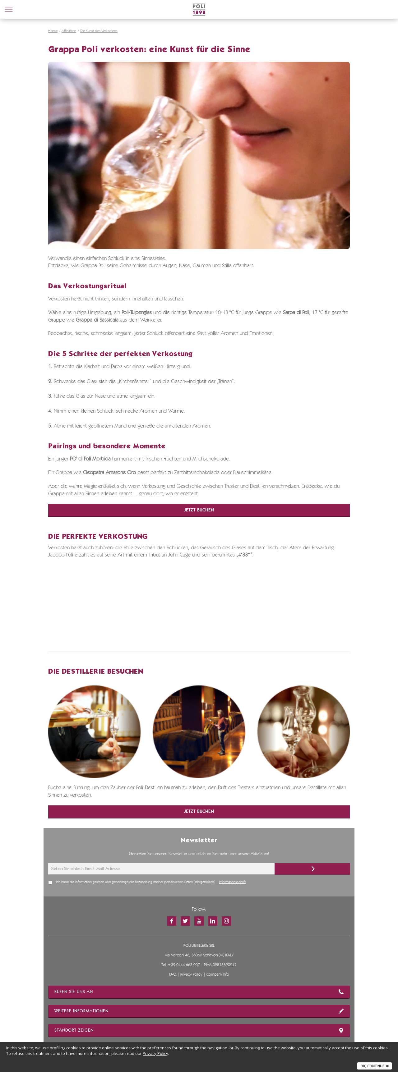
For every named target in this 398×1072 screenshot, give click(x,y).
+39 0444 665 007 (184, 965)
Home (53, 31)
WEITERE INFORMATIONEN (199, 1011)
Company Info (217, 975)
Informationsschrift (232, 882)
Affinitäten (69, 31)
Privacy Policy (191, 975)
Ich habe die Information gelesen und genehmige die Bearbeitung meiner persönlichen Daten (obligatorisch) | (151, 882)
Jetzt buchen (199, 510)
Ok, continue (374, 1066)
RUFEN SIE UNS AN (199, 991)
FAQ (172, 975)
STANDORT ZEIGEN (199, 1030)
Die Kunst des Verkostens (99, 31)
